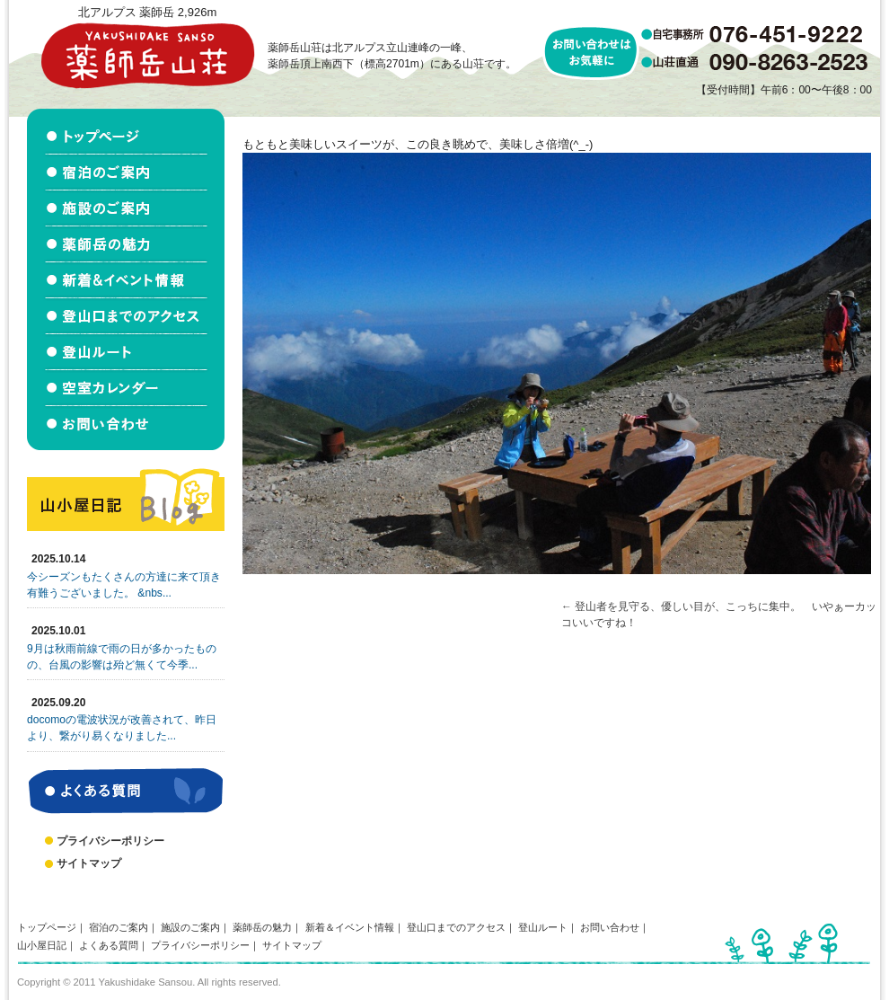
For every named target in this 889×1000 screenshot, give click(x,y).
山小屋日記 (41, 945)
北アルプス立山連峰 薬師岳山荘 (147, 55)
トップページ (46, 927)
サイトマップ (89, 863)
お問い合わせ (609, 927)
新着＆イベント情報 (349, 927)
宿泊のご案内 (118, 927)
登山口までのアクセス (456, 927)
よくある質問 (108, 945)
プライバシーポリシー (110, 841)
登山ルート (543, 927)
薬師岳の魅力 (262, 927)
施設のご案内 (190, 927)
